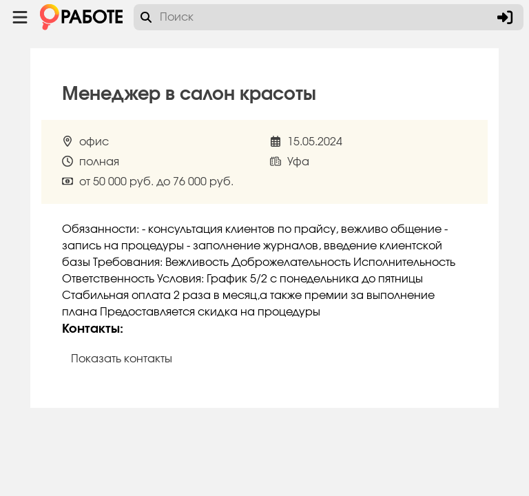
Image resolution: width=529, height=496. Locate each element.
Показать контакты (121, 358)
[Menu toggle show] (20, 17)
